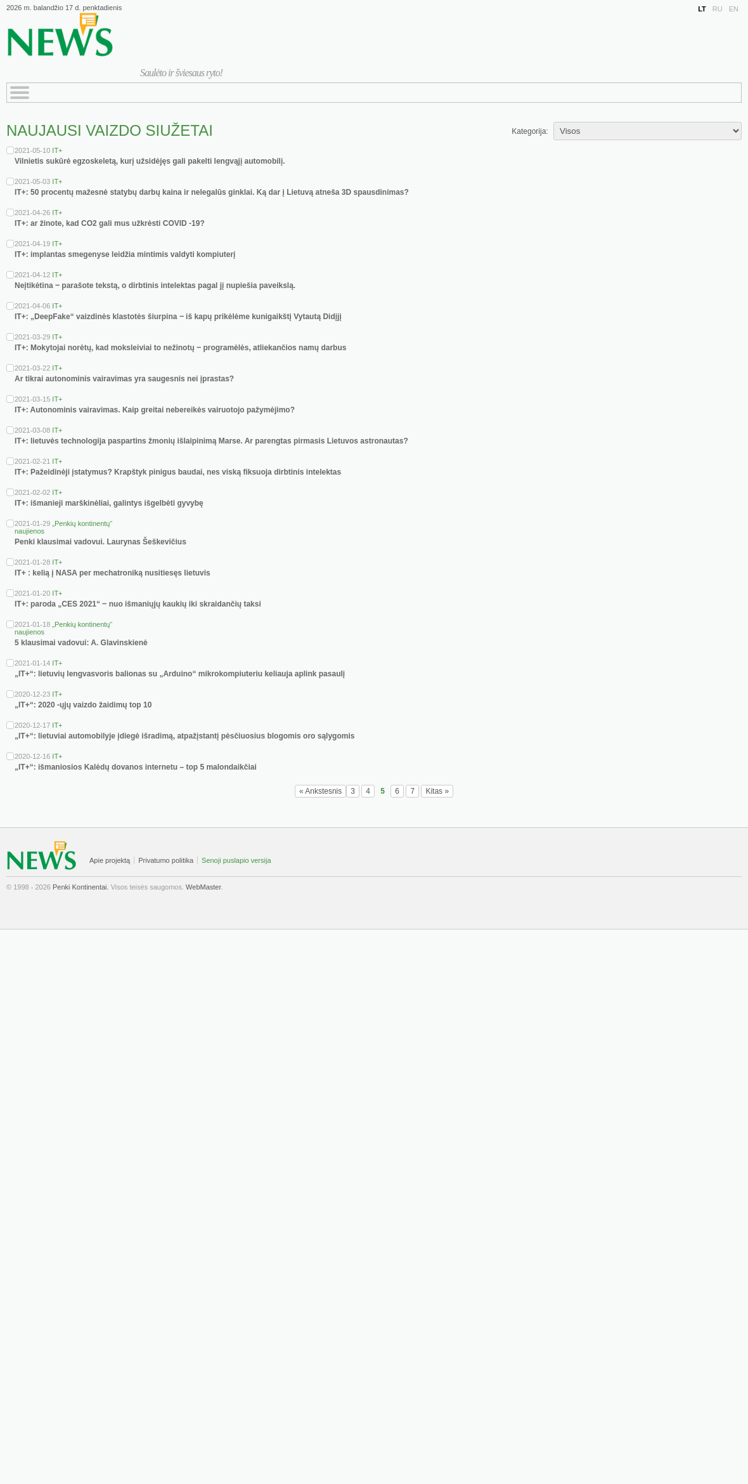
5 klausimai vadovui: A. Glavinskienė (81, 642)
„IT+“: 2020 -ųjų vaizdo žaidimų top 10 (83, 704)
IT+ (57, 150)
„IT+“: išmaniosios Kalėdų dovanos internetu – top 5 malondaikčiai (136, 767)
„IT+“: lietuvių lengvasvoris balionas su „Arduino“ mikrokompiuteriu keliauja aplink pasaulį (180, 673)
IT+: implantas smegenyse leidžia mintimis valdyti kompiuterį (125, 254)
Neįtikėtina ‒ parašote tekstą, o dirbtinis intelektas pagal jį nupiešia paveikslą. (155, 285)
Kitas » (437, 791)
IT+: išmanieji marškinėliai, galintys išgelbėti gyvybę (109, 503)
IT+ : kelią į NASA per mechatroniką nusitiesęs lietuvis (112, 572)
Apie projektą (109, 860)
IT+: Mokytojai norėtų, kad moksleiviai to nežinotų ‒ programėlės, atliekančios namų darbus (180, 347)
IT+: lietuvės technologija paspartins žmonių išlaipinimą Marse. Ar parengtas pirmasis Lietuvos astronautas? (211, 441)
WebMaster (203, 887)
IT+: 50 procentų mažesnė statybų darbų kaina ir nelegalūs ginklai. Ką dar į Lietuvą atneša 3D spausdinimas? (212, 192)
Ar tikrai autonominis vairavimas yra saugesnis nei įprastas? (124, 378)
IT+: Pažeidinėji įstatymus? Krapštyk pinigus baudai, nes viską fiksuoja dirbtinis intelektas (178, 472)
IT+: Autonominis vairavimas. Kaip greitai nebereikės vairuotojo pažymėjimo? (155, 409)
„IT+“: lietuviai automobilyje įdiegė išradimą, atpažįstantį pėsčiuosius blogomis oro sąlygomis (184, 736)
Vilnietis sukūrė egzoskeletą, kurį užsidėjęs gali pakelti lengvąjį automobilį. (150, 161)
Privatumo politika (165, 860)
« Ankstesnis (320, 791)
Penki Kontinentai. (81, 887)
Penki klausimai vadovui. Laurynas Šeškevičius (100, 541)
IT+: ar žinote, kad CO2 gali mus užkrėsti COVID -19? (110, 223)
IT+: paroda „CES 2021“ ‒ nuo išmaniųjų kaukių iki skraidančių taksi (138, 604)
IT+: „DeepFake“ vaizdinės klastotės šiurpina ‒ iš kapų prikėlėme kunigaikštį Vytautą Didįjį (178, 316)
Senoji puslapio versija (236, 860)
